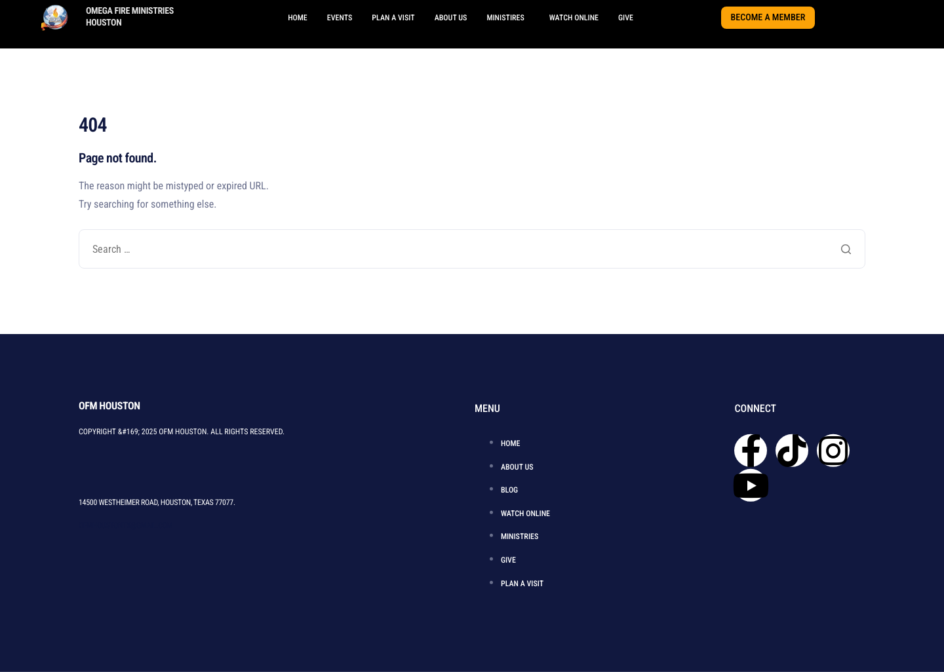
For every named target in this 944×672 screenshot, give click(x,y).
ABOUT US (451, 17)
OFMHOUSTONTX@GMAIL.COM (125, 524)
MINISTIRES (505, 17)
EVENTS (340, 17)
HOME (297, 17)
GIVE (625, 17)
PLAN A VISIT (393, 17)
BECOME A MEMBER (768, 17)
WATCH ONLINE (574, 17)
